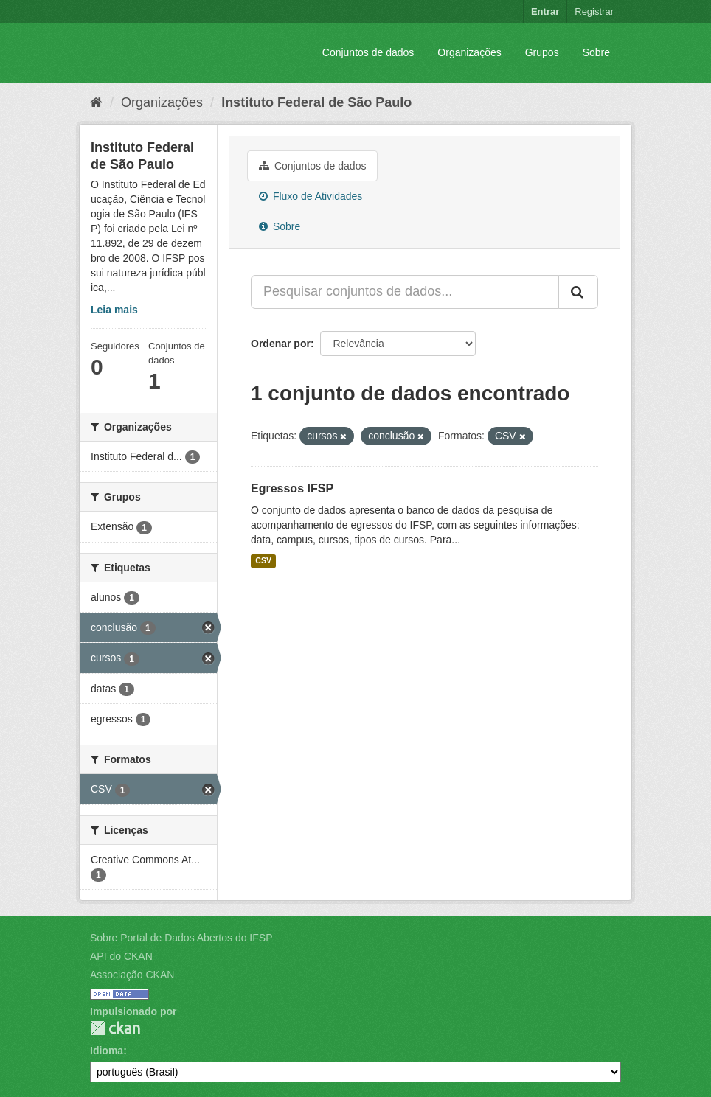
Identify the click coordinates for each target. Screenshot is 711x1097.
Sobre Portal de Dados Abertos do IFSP (181, 938)
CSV (263, 561)
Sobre (596, 52)
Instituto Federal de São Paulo (316, 102)
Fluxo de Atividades (310, 196)
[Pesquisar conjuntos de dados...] (405, 292)
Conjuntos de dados (368, 52)
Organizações (469, 52)
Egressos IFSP (292, 488)
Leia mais (114, 310)
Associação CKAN (132, 975)
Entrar (545, 11)
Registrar (594, 11)
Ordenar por (281, 343)
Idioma (106, 1050)
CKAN (115, 1028)
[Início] (96, 102)
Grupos (542, 52)
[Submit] (578, 292)
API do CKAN (121, 956)
